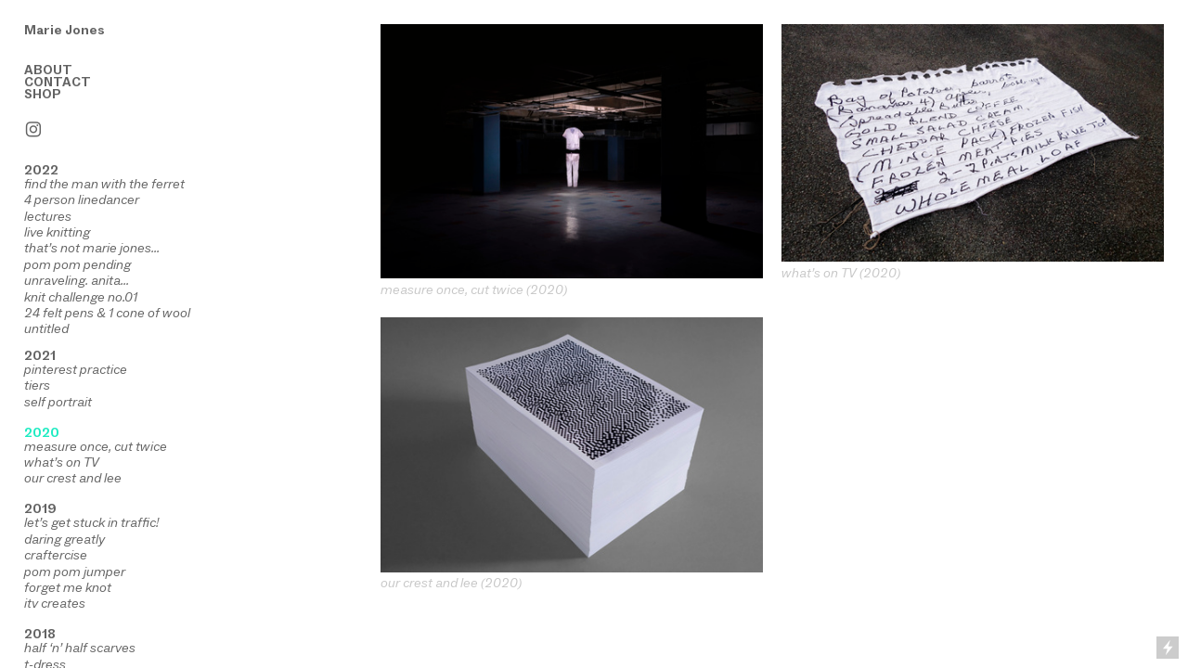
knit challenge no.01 (80, 296)
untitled (46, 328)
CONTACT (57, 81)
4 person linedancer (81, 199)
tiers (37, 385)
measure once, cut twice (95, 446)
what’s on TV (61, 462)
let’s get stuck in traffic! (91, 522)
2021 (40, 355)
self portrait (58, 401)
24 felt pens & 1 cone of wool (107, 312)
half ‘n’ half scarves (80, 647)
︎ (33, 129)
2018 (40, 633)
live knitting (57, 231)
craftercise (55, 554)
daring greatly (64, 539)
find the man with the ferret (104, 183)
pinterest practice (75, 369)
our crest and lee (73, 477)
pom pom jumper (74, 571)
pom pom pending (77, 264)
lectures (47, 216)
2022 (41, 169)
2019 (40, 508)
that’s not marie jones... (92, 247)
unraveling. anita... (76, 280)
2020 (41, 432)
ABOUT (48, 69)
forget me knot (67, 587)
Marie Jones (64, 29)
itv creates (54, 603)
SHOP (42, 93)
